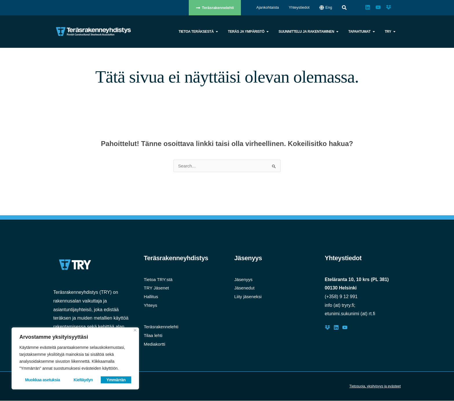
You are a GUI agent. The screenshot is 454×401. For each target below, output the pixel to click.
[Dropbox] (327, 327)
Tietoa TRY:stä (159, 279)
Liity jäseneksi (248, 296)
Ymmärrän (116, 380)
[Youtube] (344, 327)
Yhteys (151, 305)
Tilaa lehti (154, 335)
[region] (75, 358)
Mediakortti (155, 344)
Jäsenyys (244, 279)
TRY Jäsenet (157, 288)
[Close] (135, 330)
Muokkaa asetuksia (42, 380)
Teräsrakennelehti (162, 327)
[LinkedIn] (336, 327)
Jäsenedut (245, 288)
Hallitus (151, 296)
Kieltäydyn (83, 380)
